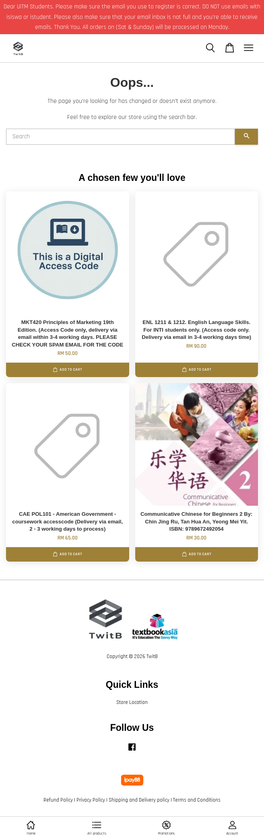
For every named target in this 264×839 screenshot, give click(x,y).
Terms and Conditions (197, 800)
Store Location (132, 702)
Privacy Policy (90, 800)
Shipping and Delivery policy (139, 800)
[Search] (120, 137)
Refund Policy (58, 800)
